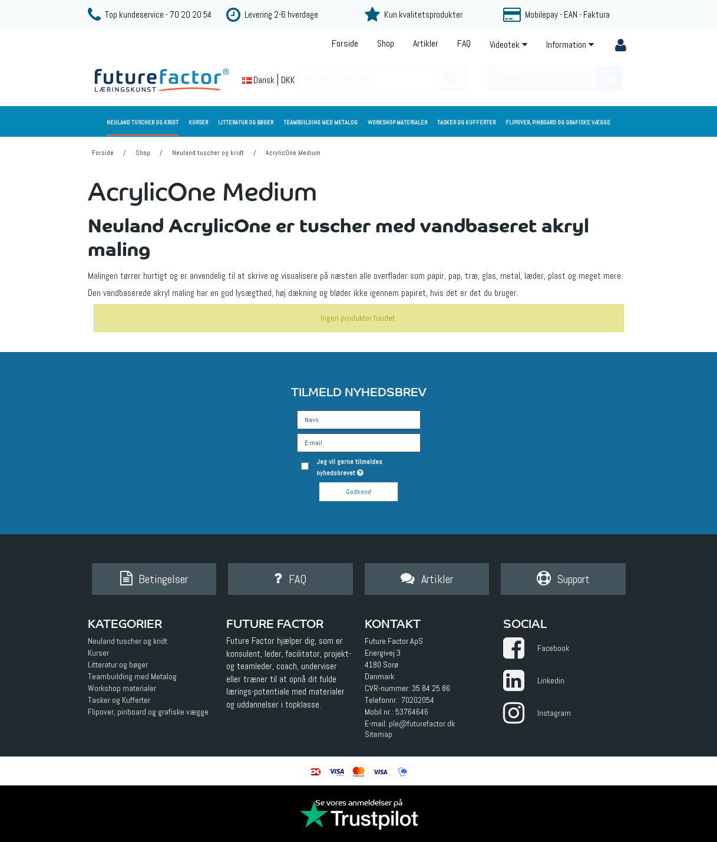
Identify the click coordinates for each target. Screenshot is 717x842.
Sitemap (378, 734)
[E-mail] (359, 442)
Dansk (258, 79)
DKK (288, 79)
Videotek (508, 44)
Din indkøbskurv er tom (560, 78)
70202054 (417, 700)
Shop (385, 43)
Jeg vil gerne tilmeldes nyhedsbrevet (367, 466)
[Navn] (359, 419)
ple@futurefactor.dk (422, 723)
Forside (345, 43)
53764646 (411, 711)
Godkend (358, 491)
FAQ (464, 43)
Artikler (425, 43)
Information (570, 44)
